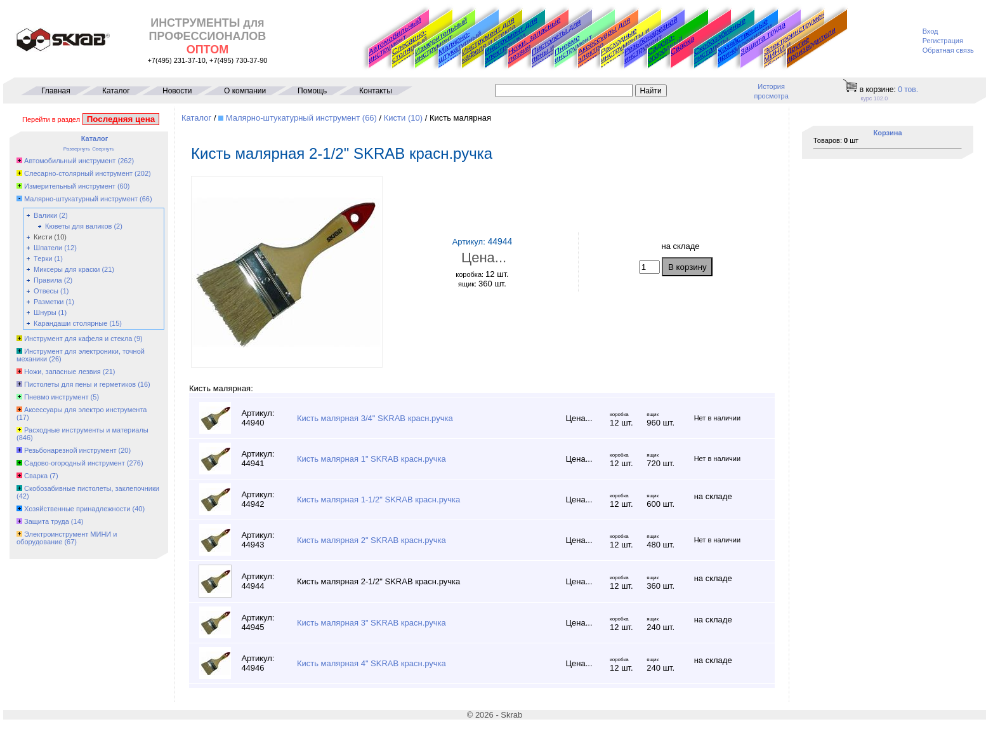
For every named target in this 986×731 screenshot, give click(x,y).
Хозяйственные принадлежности (745, 40)
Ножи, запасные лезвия (534, 39)
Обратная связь (948, 50)
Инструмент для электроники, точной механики (512, 43)
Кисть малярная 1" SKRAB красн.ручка (371, 459)
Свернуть (103, 149)
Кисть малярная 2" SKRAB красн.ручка (371, 540)
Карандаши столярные (70, 323)
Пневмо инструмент (573, 48)
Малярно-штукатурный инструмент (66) (301, 118)
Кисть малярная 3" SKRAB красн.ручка (371, 622)
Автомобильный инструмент (395, 39)
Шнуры (45, 312)
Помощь (312, 90)
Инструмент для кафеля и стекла (489, 39)
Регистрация (943, 40)
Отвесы (46, 291)
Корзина (888, 133)
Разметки (48, 301)
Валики (45, 215)
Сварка (682, 45)
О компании (245, 90)
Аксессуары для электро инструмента (85, 409)
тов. (908, 89)
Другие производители (811, 44)
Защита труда (763, 38)
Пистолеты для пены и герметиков (80, 384)
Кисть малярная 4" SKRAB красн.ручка (371, 663)
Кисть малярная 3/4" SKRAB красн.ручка (375, 418)
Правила (48, 280)
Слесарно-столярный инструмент (411, 49)
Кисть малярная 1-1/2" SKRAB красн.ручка (378, 499)
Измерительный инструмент (441, 39)
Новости (177, 90)
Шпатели (48, 247)
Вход (930, 31)
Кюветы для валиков (78, 226)
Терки (43, 258)
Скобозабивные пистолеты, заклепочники (720, 43)
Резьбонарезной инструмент (651, 39)
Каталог (116, 90)
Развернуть (76, 149)
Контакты (375, 90)
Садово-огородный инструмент (666, 51)
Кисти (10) (403, 118)
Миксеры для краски (67, 269)
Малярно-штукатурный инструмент (459, 50)
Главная (55, 90)
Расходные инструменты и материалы (86, 430)
